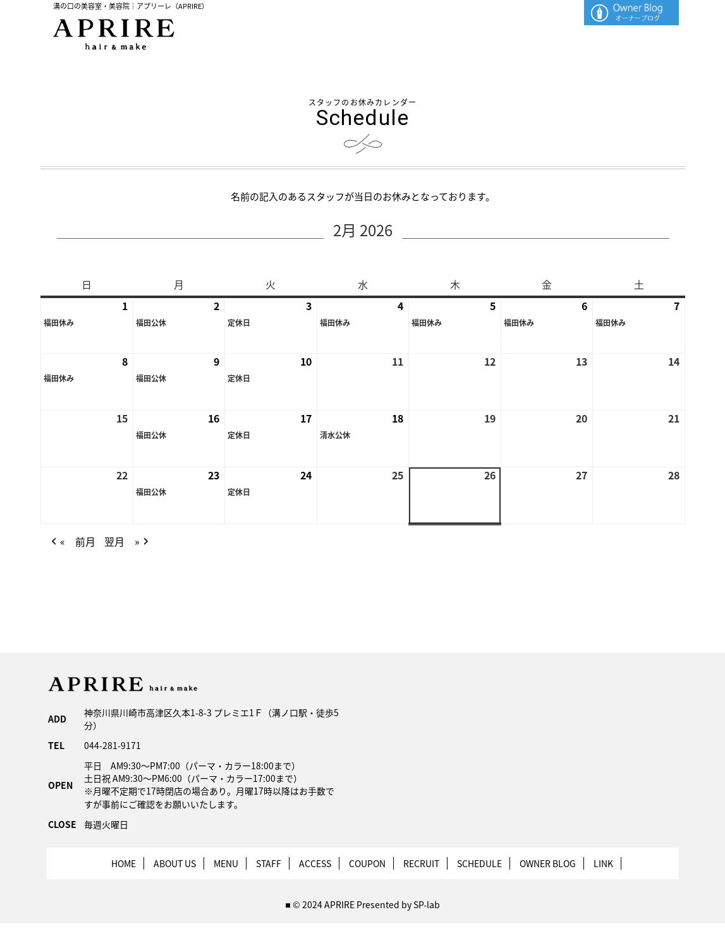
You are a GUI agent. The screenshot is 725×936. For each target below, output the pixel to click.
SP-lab (426, 904)
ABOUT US (175, 863)
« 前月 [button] (71, 542)
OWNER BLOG (548, 863)
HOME (123, 863)
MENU (226, 863)
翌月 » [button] (127, 542)
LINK (603, 863)
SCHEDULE (479, 863)
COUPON (367, 863)
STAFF (268, 863)
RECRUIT (421, 863)
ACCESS (315, 863)
